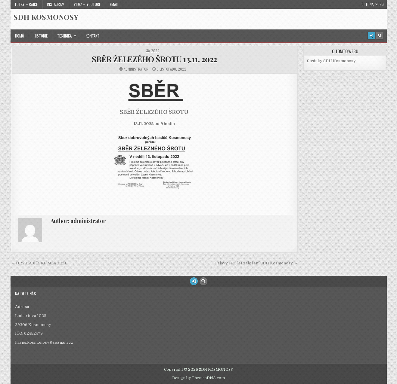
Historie (41, 36)
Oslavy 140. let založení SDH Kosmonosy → (256, 263)
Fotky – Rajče (26, 4)
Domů (19, 36)
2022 (155, 51)
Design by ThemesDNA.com (198, 378)
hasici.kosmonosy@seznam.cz (44, 342)
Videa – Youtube (87, 4)
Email (114, 4)
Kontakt (92, 36)
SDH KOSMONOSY (46, 17)
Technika (64, 36)
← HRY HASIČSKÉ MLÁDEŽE (39, 263)
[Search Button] (379, 35)
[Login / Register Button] (371, 35)
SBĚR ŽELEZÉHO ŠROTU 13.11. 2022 (154, 59)
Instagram (55, 4)
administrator (136, 69)
